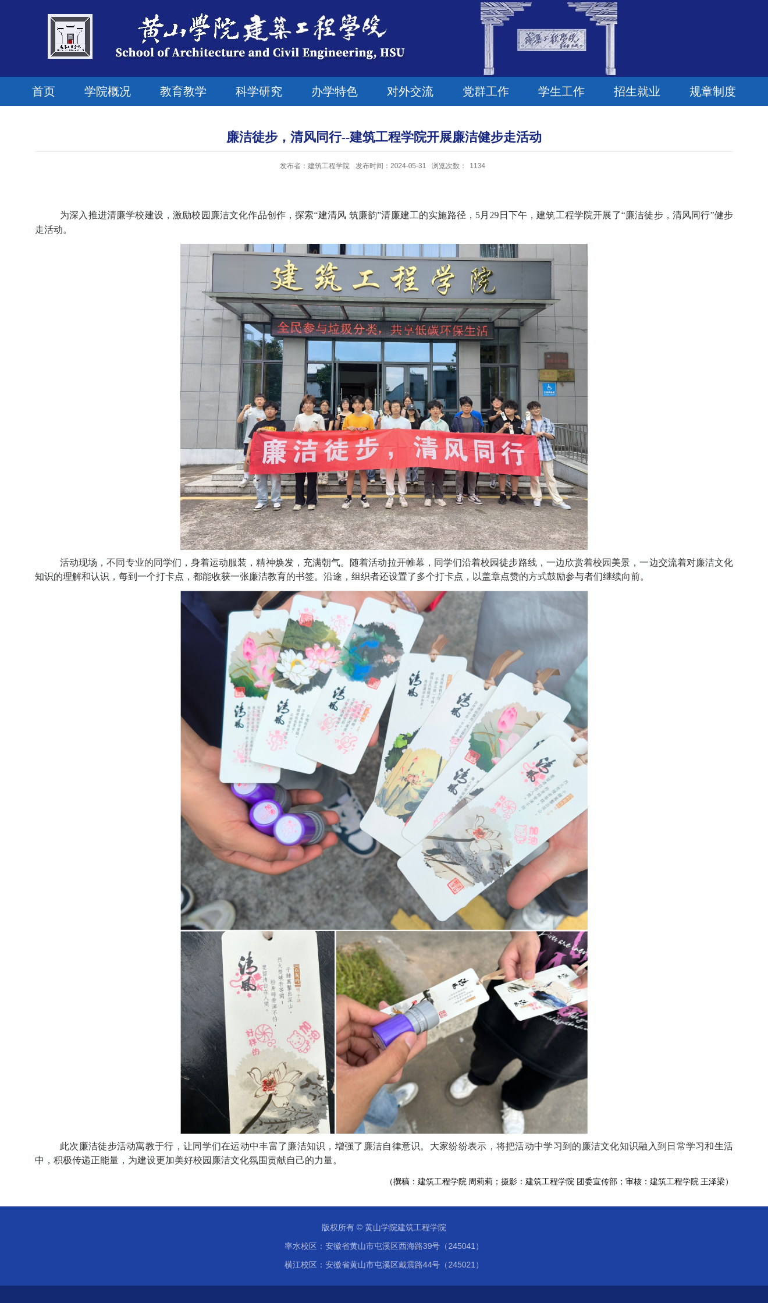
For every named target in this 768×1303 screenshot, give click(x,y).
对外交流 (410, 91)
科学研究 (259, 91)
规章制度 (712, 91)
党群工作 (486, 91)
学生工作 (561, 91)
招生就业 (637, 91)
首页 (43, 91)
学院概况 (107, 91)
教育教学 (183, 91)
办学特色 (334, 91)
